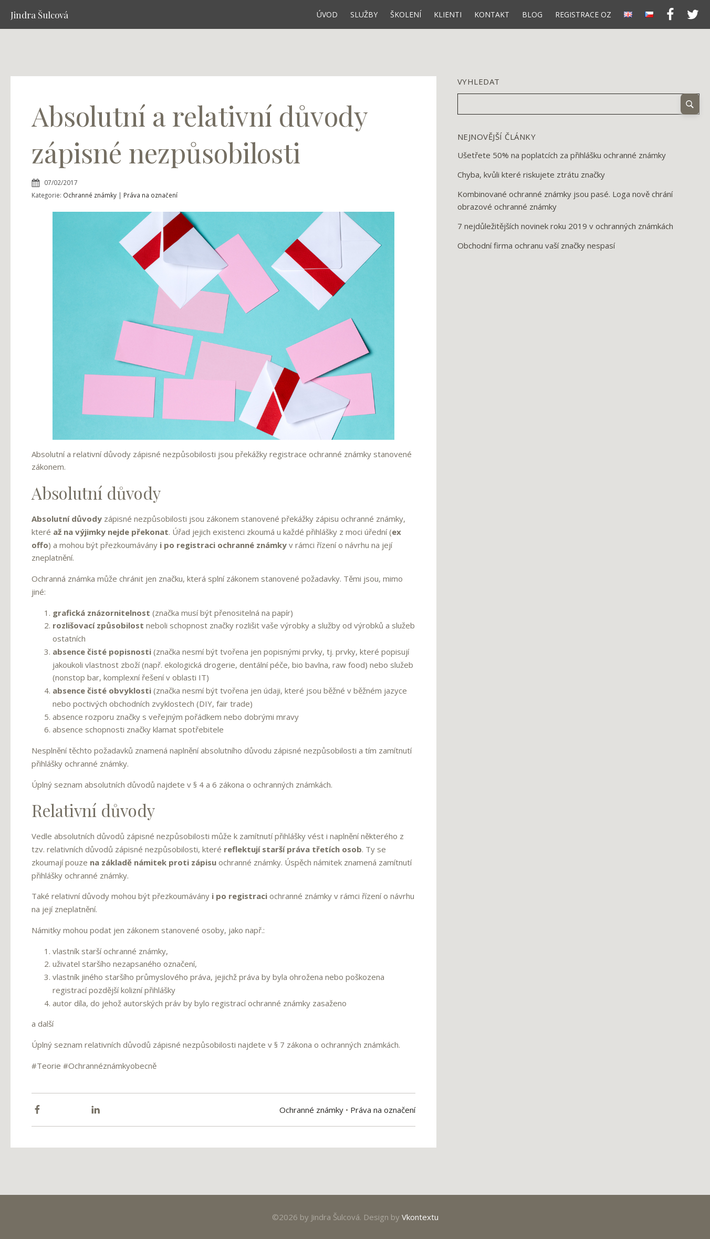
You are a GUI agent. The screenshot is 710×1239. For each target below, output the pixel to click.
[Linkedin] (95, 1109)
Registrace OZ (583, 14)
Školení (405, 14)
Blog (532, 14)
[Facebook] (37, 1109)
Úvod (327, 14)
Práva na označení (150, 195)
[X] (66, 1109)
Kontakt (491, 14)
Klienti (448, 14)
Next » (503, 263)
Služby (364, 14)
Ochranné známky (90, 195)
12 (495, 263)
